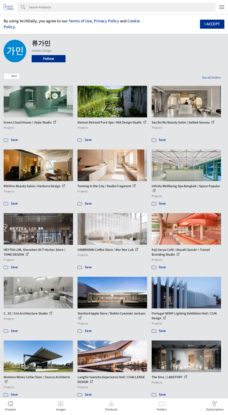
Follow (48, 58)
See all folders (211, 77)
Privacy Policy (106, 21)
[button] (12, 76)
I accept (212, 24)
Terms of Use (80, 21)
